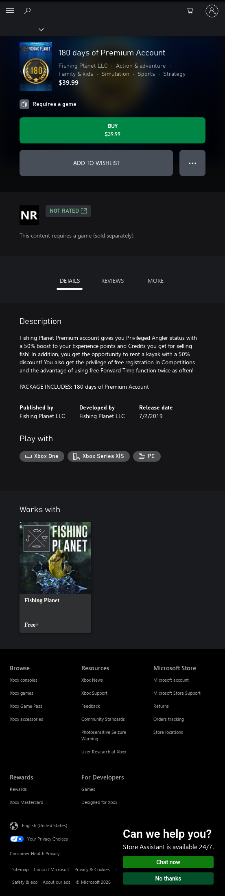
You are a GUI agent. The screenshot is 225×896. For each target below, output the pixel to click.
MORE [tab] (156, 280)
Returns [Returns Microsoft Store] (161, 706)
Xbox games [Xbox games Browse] (21, 693)
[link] (55, 577)
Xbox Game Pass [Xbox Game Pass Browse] (26, 706)
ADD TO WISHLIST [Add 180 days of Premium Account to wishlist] (96, 163)
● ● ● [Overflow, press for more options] (193, 163)
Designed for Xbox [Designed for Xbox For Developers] (99, 802)
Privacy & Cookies (92, 869)
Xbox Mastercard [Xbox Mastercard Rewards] (26, 802)
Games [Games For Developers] (88, 789)
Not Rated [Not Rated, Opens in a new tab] (68, 211)
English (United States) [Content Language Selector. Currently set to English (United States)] (44, 825)
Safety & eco (24, 882)
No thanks (168, 878)
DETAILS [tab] (70, 280)
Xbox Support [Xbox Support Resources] (94, 693)
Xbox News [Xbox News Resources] (92, 679)
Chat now (168, 862)
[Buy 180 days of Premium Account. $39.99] (112, 130)
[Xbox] (21, 29)
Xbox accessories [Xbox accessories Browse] (26, 719)
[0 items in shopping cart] (192, 11)
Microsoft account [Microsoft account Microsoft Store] (171, 679)
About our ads (56, 882)
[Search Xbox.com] (28, 10)
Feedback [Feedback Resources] (90, 706)
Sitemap (20, 869)
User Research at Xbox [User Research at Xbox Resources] (103, 751)
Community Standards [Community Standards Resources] (103, 719)
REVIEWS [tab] (112, 280)
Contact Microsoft (51, 869)
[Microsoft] (112, 6)
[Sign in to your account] (212, 11)
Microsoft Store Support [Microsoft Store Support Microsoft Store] (177, 693)
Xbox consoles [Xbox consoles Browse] (23, 679)
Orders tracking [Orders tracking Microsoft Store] (168, 719)
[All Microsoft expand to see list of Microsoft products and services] (10, 11)
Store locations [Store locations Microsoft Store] (168, 732)
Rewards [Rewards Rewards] (18, 789)
